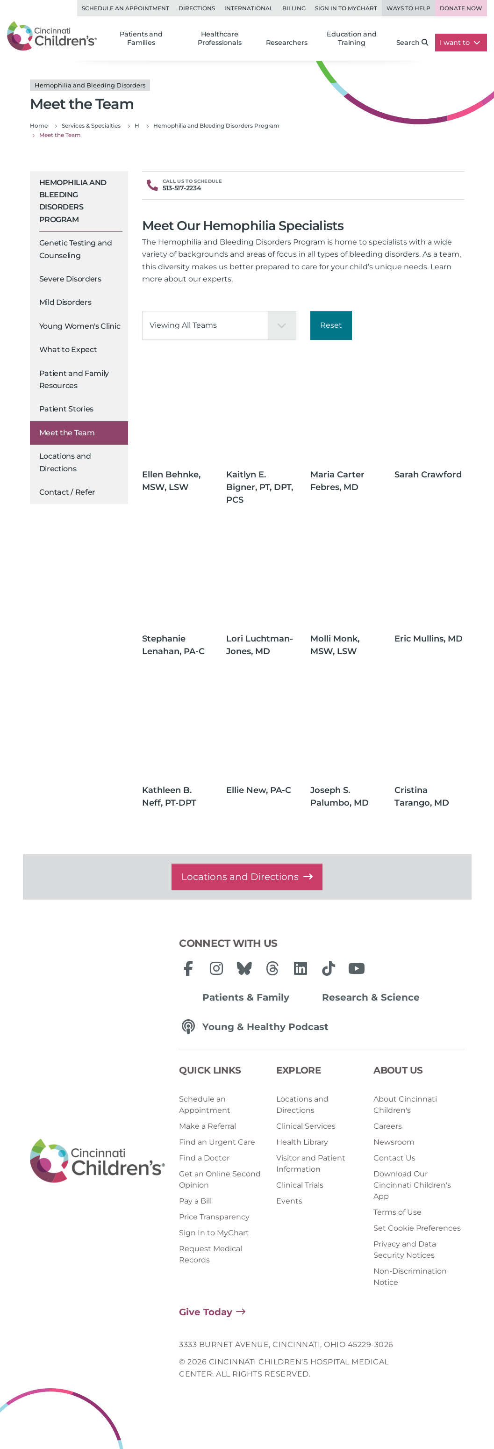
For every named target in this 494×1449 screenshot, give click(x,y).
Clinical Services (306, 1126)
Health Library (302, 1142)
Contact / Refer (67, 492)
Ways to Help (408, 8)
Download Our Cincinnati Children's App (412, 1185)
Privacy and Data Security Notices (404, 1250)
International (248, 8)
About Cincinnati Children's (405, 1105)
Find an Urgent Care (217, 1142)
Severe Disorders (70, 278)
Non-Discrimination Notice (410, 1277)
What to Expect (68, 349)
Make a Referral (207, 1126)
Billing (294, 8)
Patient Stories (66, 408)
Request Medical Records (210, 1254)
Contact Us (394, 1157)
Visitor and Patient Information (310, 1163)
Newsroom (394, 1142)
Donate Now (461, 8)
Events (289, 1201)
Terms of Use (397, 1212)
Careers (387, 1126)
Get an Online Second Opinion (220, 1179)
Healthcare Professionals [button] (219, 38)
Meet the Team (67, 432)
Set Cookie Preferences (417, 1228)
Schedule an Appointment (125, 8)
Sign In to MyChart (214, 1232)
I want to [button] (460, 42)
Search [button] (412, 42)
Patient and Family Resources (74, 379)
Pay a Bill (195, 1201)
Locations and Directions (65, 462)
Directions (197, 8)
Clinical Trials (299, 1185)
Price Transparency (214, 1216)
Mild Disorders (65, 302)
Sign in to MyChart (346, 8)
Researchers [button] (287, 42)
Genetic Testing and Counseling (75, 249)
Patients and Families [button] (141, 38)
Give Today (205, 1312)
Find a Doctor (204, 1157)
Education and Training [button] (351, 38)
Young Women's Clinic (80, 326)
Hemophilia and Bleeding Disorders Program (73, 201)
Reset (331, 325)
